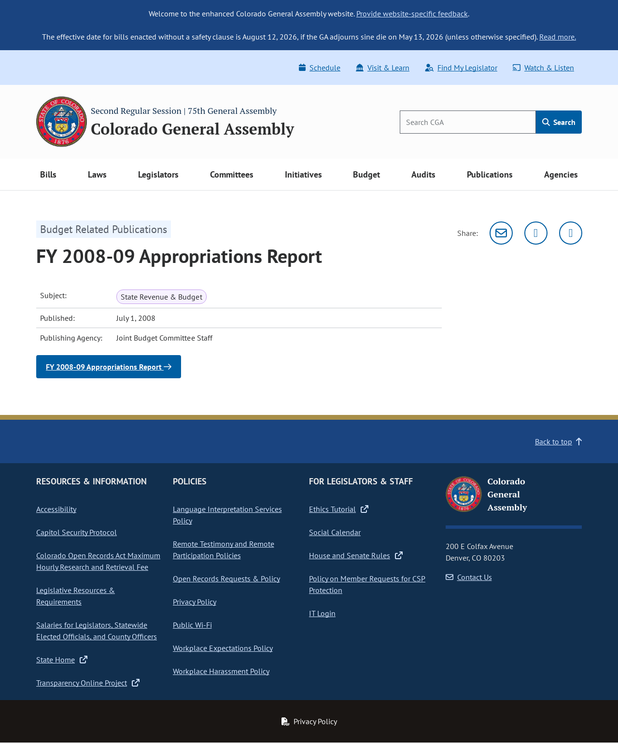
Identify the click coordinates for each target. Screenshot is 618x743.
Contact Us (469, 577)
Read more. (557, 36)
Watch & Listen (543, 67)
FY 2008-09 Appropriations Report (108, 367)
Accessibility (56, 509)
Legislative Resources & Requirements (75, 595)
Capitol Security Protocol (76, 532)
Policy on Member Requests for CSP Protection (367, 584)
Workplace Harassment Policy (221, 671)
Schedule (319, 67)
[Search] (468, 122)
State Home (61, 659)
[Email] (501, 233)
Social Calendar (335, 532)
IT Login (322, 613)
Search (559, 122)
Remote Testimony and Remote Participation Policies (223, 549)
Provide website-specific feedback (412, 13)
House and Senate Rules (356, 555)
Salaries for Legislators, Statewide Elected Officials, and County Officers (96, 630)
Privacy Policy (194, 601)
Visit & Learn (382, 67)
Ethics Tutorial (338, 509)
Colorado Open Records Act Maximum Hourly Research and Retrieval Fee (98, 561)
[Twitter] (536, 233)
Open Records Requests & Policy (226, 578)
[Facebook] (570, 233)
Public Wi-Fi (192, 625)
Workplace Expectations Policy (223, 648)
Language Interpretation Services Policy (227, 514)
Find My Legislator (461, 67)
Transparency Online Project (88, 683)
